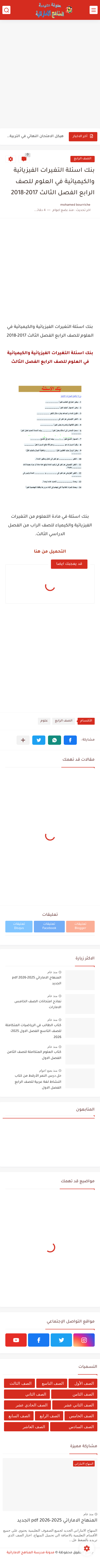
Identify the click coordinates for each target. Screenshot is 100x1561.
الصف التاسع (53, 1383)
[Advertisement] (50, 74)
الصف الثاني (35, 1394)
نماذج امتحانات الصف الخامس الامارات (37, 1004)
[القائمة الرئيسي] (94, 10)
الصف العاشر (34, 1426)
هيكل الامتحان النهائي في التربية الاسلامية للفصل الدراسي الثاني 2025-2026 (34, 136)
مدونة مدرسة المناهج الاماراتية (30, 1553)
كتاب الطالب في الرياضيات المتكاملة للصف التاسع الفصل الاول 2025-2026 (33, 1031)
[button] (70, 740)
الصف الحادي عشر (31, 1405)
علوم (44, 721)
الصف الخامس (81, 1416)
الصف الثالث (20, 1383)
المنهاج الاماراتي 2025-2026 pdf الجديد (36, 981)
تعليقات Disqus (19, 926)
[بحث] (6, 10)
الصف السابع (19, 1416)
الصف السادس (81, 1426)
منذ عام (52, 972)
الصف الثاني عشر (79, 1405)
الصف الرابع (82, 159)
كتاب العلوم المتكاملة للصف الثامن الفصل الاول (34, 1055)
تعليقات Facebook (49, 926)
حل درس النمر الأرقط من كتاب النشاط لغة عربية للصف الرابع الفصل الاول (38, 1082)
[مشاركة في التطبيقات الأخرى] (23, 740)
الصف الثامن (83, 1394)
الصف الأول (84, 1383)
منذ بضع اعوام (48, 1070)
